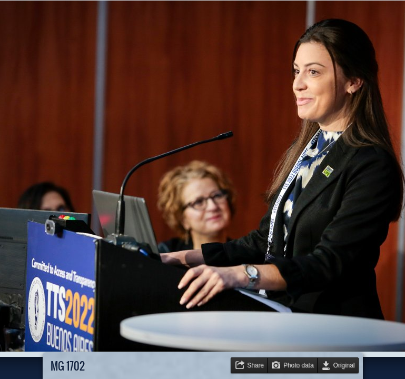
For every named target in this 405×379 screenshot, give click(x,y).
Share (255, 365)
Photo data (298, 365)
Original (344, 365)
